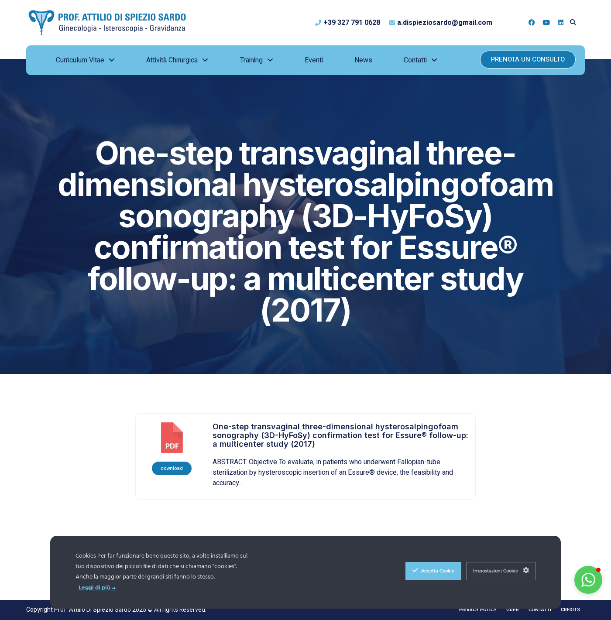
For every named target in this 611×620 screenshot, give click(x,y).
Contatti (540, 610)
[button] (573, 22)
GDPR (512, 610)
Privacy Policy (478, 610)
